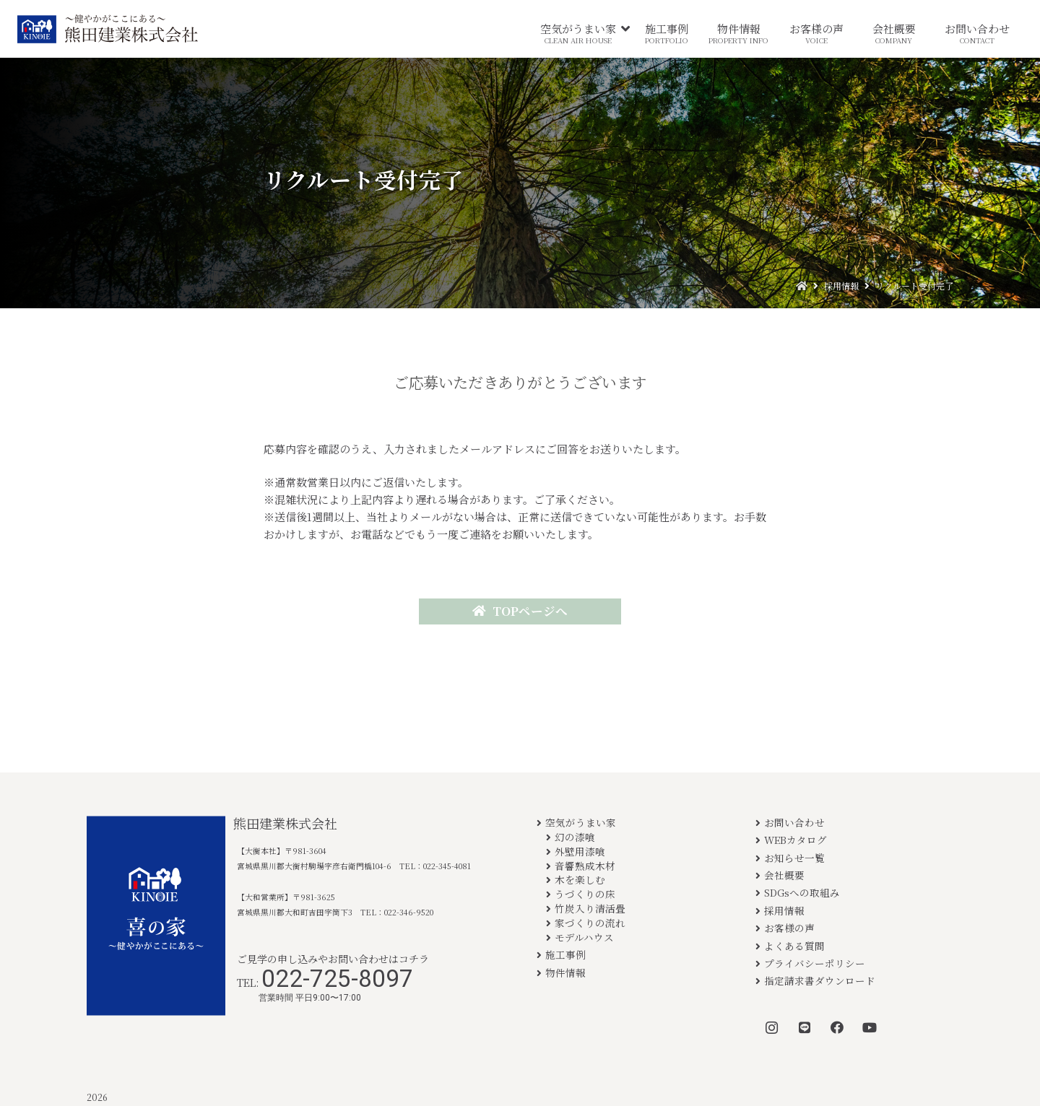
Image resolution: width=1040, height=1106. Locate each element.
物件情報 (565, 972)
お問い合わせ (794, 822)
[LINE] (804, 1027)
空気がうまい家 (580, 822)
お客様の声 (789, 927)
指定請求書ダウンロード (819, 980)
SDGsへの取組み (802, 892)
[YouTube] (869, 1027)
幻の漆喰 (575, 837)
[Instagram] (771, 1027)
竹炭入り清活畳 (590, 908)
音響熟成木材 (585, 865)
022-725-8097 (337, 979)
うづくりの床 (585, 894)
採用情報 (784, 910)
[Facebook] (836, 1027)
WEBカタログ (795, 839)
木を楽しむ (580, 879)
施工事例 (565, 954)
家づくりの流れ (590, 922)
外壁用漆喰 (580, 851)
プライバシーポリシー (814, 963)
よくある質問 (794, 946)
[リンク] (108, 28)
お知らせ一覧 (794, 857)
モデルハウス (584, 937)
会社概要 (784, 875)
